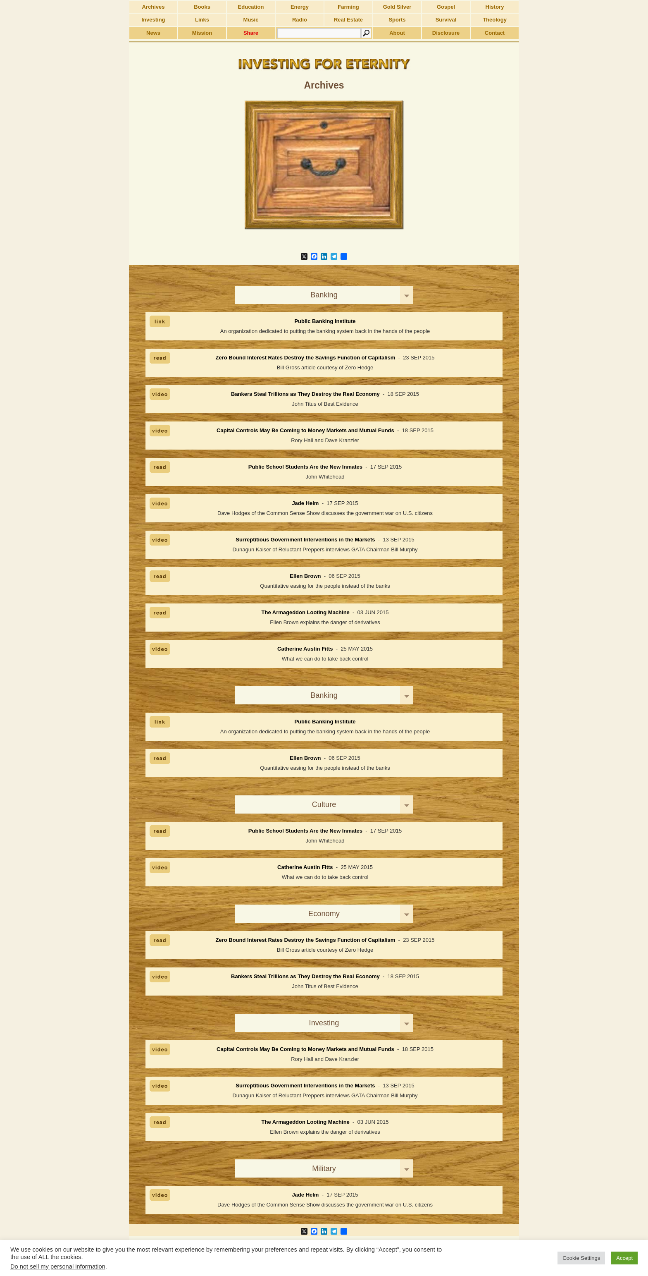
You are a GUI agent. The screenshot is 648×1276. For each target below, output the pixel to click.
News (153, 33)
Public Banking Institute (324, 321)
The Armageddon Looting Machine (306, 612)
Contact (495, 33)
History (495, 7)
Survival (446, 20)
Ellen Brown (305, 576)
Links (202, 20)
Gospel (446, 7)
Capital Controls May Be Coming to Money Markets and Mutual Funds (305, 430)
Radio (299, 20)
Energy (300, 7)
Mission (202, 33)
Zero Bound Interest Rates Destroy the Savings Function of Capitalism (305, 357)
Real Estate (348, 20)
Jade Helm (305, 503)
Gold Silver (397, 7)
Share (250, 33)
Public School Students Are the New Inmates (305, 467)
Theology (495, 20)
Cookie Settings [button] (581, 1258)
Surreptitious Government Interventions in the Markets (305, 539)
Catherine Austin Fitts (305, 649)
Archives (153, 7)
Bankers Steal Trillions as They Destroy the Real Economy (305, 394)
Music (251, 20)
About (397, 33)
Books (202, 7)
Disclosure (446, 33)
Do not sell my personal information (57, 1266)
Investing (153, 20)
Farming (348, 7)
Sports (396, 20)
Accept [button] (624, 1258)
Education (251, 7)
